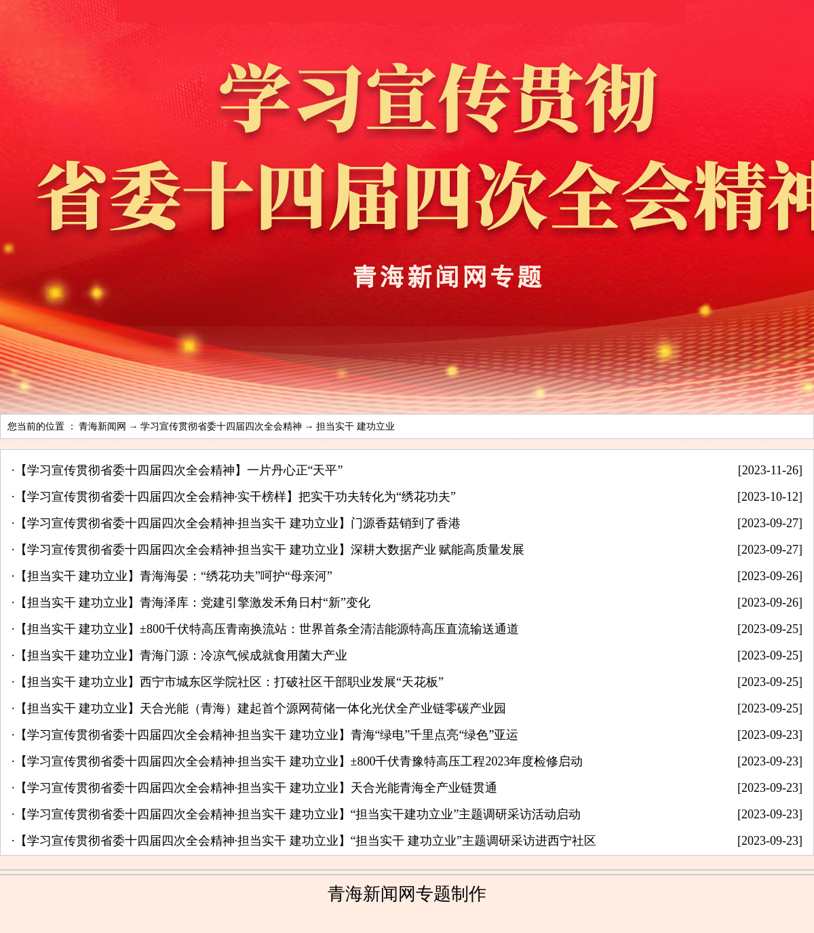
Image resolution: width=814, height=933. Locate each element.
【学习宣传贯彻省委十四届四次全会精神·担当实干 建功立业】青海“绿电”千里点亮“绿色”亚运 (267, 735)
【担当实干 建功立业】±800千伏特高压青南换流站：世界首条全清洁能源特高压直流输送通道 (267, 629)
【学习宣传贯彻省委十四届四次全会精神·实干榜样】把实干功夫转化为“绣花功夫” (235, 496)
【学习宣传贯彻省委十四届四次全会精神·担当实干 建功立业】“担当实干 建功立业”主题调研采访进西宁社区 (305, 841)
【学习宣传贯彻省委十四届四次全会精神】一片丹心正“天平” (179, 470)
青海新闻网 (102, 426)
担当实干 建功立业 (355, 426)
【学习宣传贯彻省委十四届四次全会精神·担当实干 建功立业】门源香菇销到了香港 (238, 523)
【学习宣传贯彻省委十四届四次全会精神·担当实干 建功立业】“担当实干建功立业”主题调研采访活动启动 (298, 814)
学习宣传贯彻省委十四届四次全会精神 (221, 426)
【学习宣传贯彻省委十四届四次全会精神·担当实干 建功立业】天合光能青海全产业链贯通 (256, 788)
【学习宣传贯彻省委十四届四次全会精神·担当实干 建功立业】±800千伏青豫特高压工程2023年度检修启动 (299, 761)
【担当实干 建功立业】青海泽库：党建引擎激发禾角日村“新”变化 (192, 602)
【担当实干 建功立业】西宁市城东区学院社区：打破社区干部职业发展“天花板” (229, 682)
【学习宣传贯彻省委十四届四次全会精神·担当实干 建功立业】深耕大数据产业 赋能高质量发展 (270, 549)
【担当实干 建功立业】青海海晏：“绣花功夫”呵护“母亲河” (173, 576)
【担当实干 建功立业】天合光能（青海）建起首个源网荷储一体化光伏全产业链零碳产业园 (261, 708)
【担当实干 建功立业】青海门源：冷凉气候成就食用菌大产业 (181, 655)
